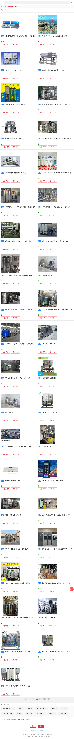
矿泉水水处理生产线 (48, 344)
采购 (71, 589)
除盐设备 (29, 713)
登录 (33, 726)
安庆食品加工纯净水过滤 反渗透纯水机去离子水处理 (22, 275)
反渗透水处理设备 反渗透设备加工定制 (18, 652)
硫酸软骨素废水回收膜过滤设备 (15, 173)
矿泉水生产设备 (7, 713)
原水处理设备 (20, 720)
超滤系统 (54, 708)
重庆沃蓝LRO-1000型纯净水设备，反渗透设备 (20, 207)
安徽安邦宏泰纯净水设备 (13, 138)
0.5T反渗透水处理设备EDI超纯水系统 (17, 686)
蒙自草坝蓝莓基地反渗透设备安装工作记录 (56, 583)
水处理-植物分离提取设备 (50, 412)
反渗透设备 (29, 720)
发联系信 (6, 44)
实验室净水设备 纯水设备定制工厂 (16, 549)
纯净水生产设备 (41, 708)
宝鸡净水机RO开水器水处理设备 (52, 481)
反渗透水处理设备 (8, 708)
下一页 (42, 699)
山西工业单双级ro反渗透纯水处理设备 (17, 583)
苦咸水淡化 (62, 713)
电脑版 (40, 731)
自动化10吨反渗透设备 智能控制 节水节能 (19, 344)
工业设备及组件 (10, 720)
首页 (2, 720)
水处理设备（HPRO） (49, 617)
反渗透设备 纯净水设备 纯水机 (15, 104)
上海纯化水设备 (47, 275)
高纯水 (30, 708)
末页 (48, 699)
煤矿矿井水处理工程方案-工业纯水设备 (18, 446)
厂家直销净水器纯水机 (49, 378)
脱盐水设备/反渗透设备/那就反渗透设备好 (56, 241)
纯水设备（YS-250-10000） (14, 70)
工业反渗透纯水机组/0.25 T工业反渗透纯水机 (57, 310)
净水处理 (51, 713)
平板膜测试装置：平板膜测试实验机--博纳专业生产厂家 (23, 36)
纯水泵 (19, 713)
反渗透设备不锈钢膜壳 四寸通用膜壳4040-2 (19, 617)
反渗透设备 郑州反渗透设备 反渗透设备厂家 (56, 138)
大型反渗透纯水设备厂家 (13, 515)
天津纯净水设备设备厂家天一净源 (53, 70)
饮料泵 (21, 708)
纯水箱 (64, 708)
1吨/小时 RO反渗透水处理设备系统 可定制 (56, 652)
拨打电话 (16, 44)
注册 (41, 726)
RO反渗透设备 (46, 446)
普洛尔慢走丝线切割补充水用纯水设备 (18, 378)
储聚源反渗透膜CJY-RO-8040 (14, 481)
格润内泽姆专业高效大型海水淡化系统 (54, 36)
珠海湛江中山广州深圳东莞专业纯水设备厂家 (20, 310)
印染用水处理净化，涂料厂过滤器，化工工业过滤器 (22, 241)
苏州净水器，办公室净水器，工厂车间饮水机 (57, 549)
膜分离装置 (40, 713)
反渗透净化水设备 (11, 412)
